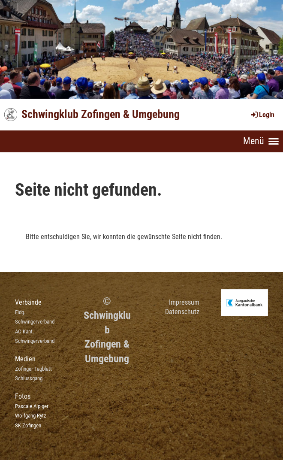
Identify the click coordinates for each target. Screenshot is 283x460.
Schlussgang (28, 378)
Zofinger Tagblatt (33, 369)
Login (262, 115)
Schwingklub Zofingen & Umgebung (100, 114)
